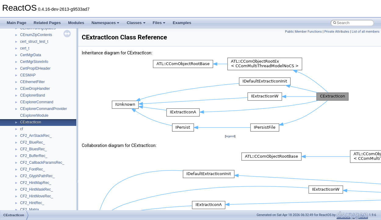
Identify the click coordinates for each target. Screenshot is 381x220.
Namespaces (106, 22)
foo (22, 175)
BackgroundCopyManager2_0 (44, 148)
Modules (76, 22)
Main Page (16, 22)
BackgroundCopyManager (41, 141)
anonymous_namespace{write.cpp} (48, 121)
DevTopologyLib (33, 168)
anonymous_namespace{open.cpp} (48, 81)
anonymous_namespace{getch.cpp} (49, 54)
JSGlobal (27, 202)
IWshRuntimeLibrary (36, 195)
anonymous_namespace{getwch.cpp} (50, 60)
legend (230, 136)
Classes (136, 22)
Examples (182, 22)
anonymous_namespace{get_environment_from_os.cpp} (66, 47)
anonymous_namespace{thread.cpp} (50, 107)
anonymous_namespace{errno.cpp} (49, 40)
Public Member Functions (303, 32)
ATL (23, 134)
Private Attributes (336, 32)
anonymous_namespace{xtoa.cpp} (48, 128)
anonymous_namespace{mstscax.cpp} (51, 74)
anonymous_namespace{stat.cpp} (47, 101)
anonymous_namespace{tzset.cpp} (48, 114)
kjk (22, 208)
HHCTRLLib (30, 181)
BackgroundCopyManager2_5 (44, 154)
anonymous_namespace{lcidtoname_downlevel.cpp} (63, 67)
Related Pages (47, 22)
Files (159, 22)
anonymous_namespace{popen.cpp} (50, 87)
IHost (24, 188)
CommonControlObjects (39, 161)
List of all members (365, 32)
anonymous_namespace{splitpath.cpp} (51, 94)
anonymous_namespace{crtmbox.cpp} (51, 33)
